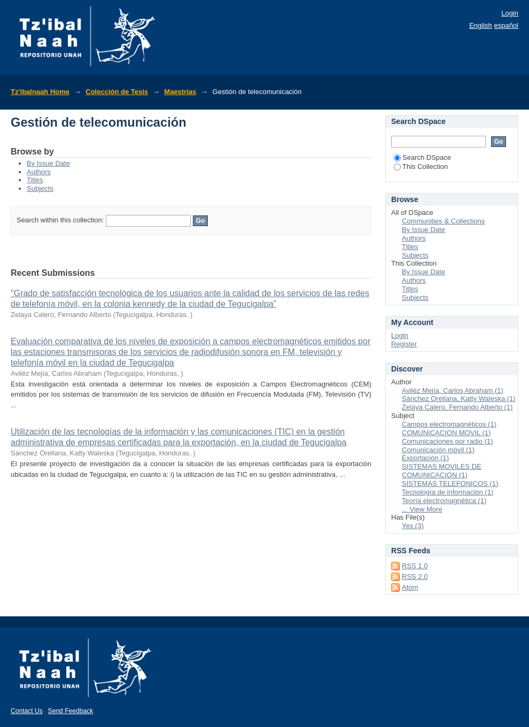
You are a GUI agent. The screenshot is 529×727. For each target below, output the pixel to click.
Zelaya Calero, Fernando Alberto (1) (457, 407)
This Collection (421, 167)
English (480, 25)
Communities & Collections (443, 221)
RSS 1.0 (414, 566)
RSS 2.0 (414, 577)
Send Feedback (71, 711)
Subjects (40, 188)
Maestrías (180, 92)
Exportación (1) (425, 458)
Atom (410, 587)
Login (509, 13)
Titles (35, 180)
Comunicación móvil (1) (438, 450)
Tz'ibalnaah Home (40, 92)
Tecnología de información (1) (447, 492)
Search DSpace (422, 157)
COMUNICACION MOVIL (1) (446, 433)
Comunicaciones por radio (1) (447, 441)
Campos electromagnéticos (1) (449, 424)
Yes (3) (413, 526)
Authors (39, 172)
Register (404, 344)
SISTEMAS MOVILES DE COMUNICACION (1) (441, 470)
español (506, 25)
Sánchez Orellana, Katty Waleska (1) (459, 399)
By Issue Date (48, 163)
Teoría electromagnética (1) (444, 501)
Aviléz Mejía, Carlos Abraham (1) (452, 390)
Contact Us (27, 711)
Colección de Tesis (116, 92)
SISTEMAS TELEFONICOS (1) (450, 483)
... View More (422, 509)
